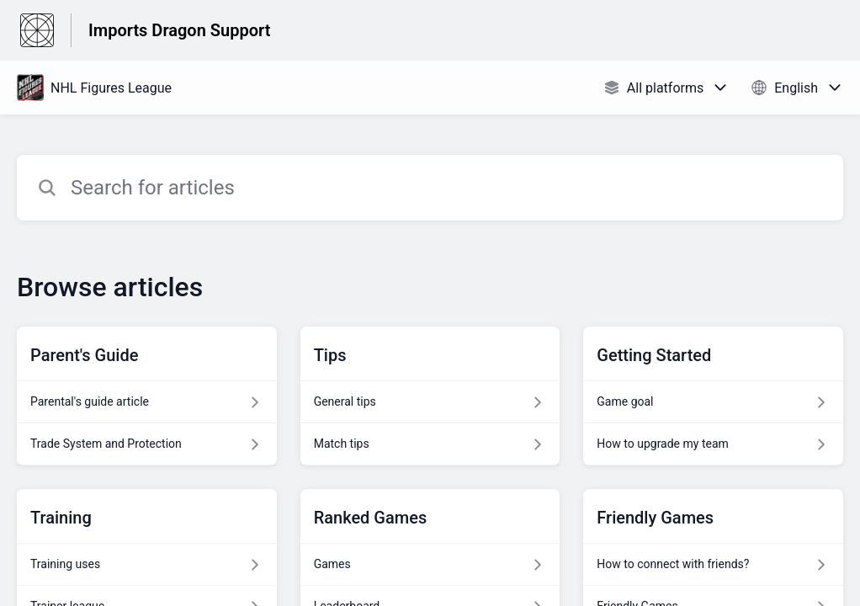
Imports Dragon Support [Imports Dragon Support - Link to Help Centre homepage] (179, 30)
